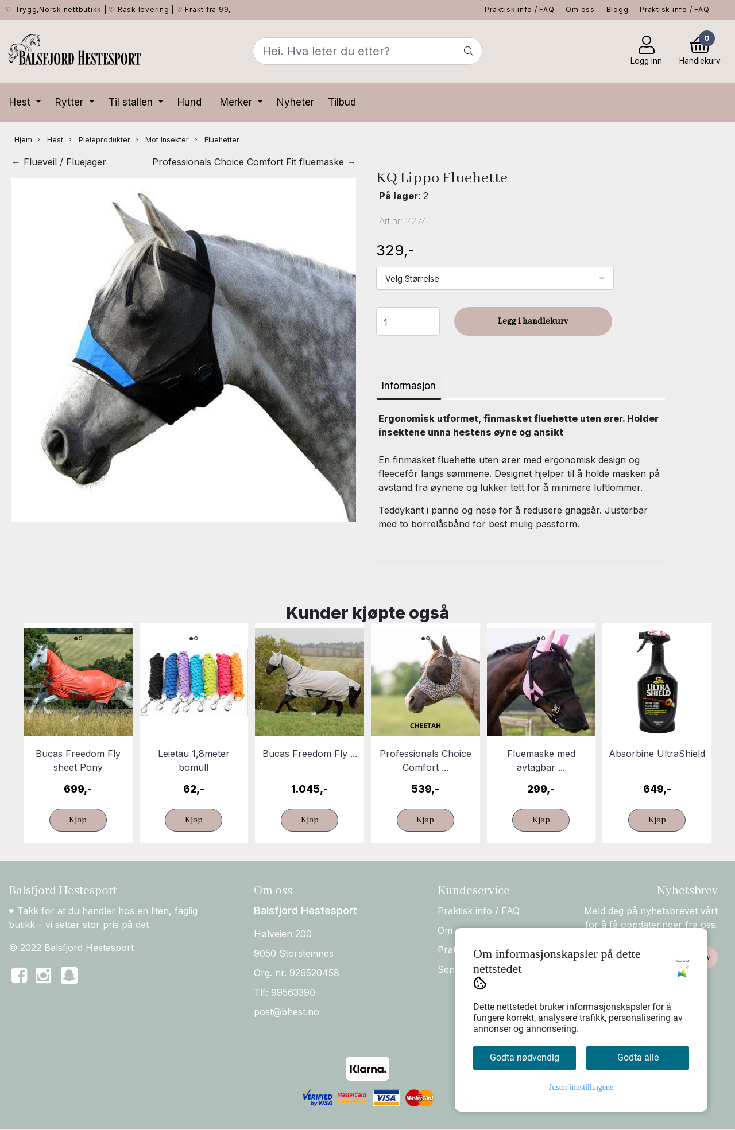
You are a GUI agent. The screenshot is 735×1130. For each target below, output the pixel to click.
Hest (21, 102)
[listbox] (495, 278)
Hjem (23, 139)
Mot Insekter (162, 140)
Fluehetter (217, 140)
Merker (237, 102)
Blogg (617, 9)
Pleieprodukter (99, 140)
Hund (189, 102)
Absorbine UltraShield (657, 753)
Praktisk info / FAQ (519, 9)
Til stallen (132, 102)
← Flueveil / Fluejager (58, 162)
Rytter (70, 102)
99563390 (293, 992)
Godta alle (638, 1057)
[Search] (367, 51)
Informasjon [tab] (409, 385)
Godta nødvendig (524, 1057)
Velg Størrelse (412, 279)
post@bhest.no (286, 1012)
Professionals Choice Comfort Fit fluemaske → (254, 162)
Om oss (580, 9)
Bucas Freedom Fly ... (309, 753)
